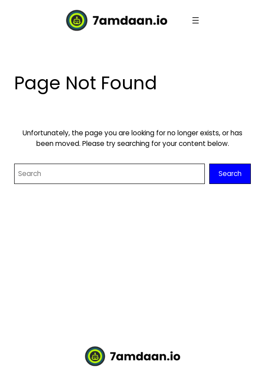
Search (230, 173)
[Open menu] (195, 20)
